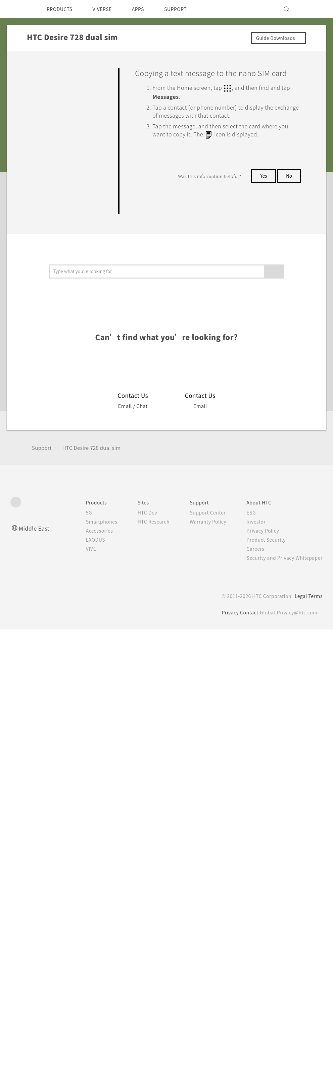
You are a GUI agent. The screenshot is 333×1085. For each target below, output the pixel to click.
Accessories (86, 833)
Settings (42, 502)
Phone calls (53, 168)
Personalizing (48, 102)
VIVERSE (108, 9)
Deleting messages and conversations (76, 299)
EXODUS (83, 842)
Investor (251, 824)
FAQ (37, 71)
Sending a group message (72, 252)
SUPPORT (187, 9)
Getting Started (51, 86)
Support (42, 749)
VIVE (78, 851)
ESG (246, 814)
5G (75, 814)
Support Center (200, 814)
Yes (262, 185)
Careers (250, 851)
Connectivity (47, 487)
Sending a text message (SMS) (71, 199)
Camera (41, 117)
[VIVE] (313, 9)
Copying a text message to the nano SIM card (72, 419)
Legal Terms (307, 898)
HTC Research (143, 824)
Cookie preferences (46, 1075)
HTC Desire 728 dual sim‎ (96, 749)
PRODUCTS (61, 9)
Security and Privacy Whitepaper (282, 860)
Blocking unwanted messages (76, 393)
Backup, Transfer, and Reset (66, 471)
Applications (47, 133)
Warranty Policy (201, 824)
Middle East (35, 830)
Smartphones (89, 824)
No (289, 185)
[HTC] (18, 9)
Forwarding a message (68, 346)
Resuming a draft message (73, 275)
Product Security (262, 842)
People (48, 440)
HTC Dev (137, 814)
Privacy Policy (258, 833)
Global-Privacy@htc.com (287, 914)
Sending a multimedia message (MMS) (72, 225)
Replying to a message (68, 322)
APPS (147, 9)
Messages (50, 181)
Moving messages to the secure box (74, 369)
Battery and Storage (56, 456)
